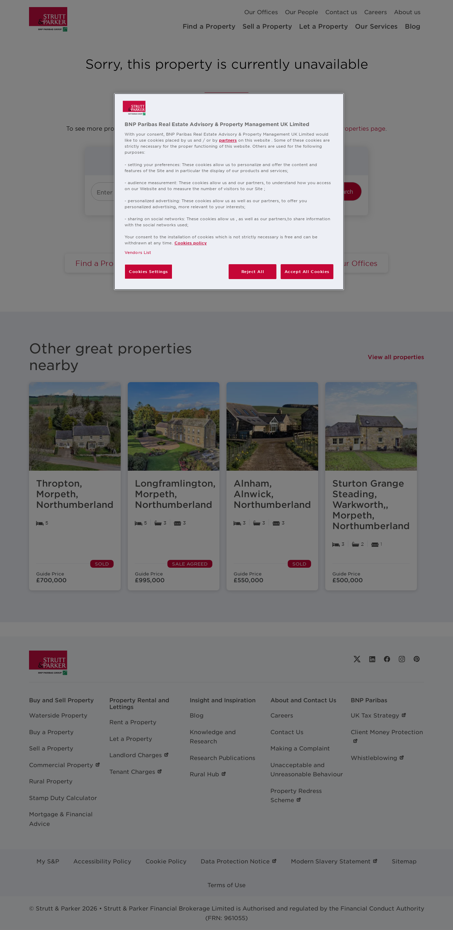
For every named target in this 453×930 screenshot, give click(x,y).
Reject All (252, 271)
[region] (229, 191)
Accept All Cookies (307, 271)
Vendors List (138, 252)
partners (228, 139)
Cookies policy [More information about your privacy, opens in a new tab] (190, 242)
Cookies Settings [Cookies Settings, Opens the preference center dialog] (148, 271)
